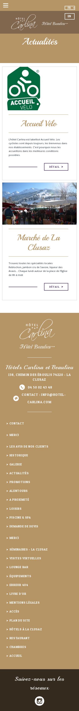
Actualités (19, 473)
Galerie (15, 464)
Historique (18, 455)
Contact (16, 423)
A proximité (19, 499)
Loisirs (15, 508)
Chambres (17, 647)
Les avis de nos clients (28, 446)
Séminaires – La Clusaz (28, 549)
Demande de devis (23, 526)
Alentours (18, 490)
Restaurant (19, 638)
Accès (14, 611)
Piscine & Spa (20, 517)
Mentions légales (24, 602)
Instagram (39, 701)
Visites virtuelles (25, 558)
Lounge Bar (18, 567)
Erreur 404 (18, 585)
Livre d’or (17, 593)
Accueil (15, 655)
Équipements (20, 576)
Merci (14, 435)
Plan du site (19, 620)
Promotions (19, 482)
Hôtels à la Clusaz (25, 629)
